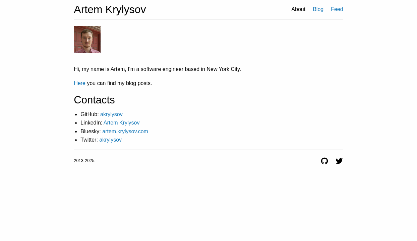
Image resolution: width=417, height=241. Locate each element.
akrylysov (111, 114)
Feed (337, 9)
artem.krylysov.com (125, 131)
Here (79, 83)
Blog (318, 9)
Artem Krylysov (122, 123)
